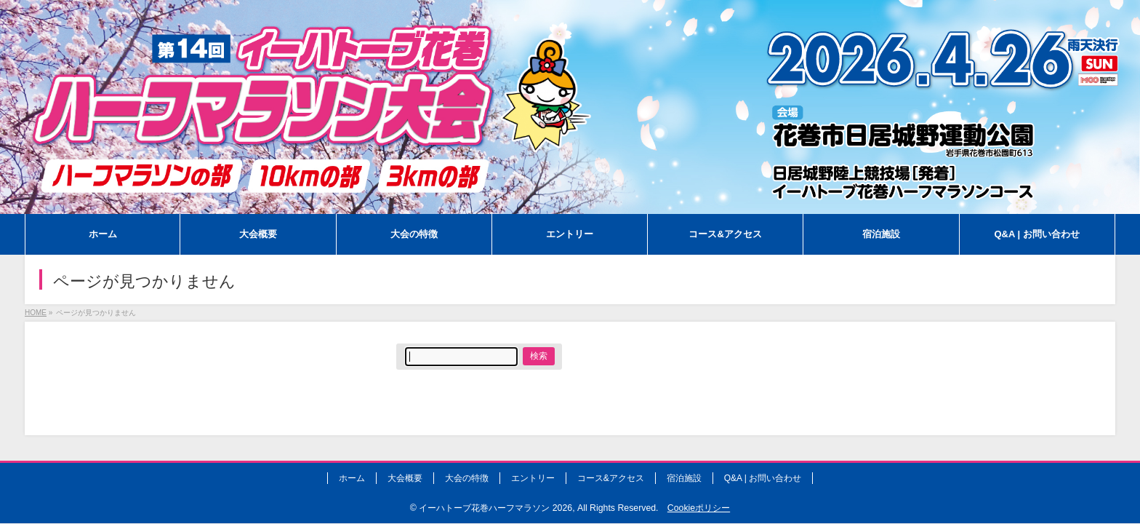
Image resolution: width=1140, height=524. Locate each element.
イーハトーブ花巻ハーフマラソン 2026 (495, 508)
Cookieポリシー (698, 508)
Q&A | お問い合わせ (762, 478)
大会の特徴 (467, 478)
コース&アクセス (610, 478)
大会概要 (405, 478)
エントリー (533, 478)
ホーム (352, 478)
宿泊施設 (684, 478)
